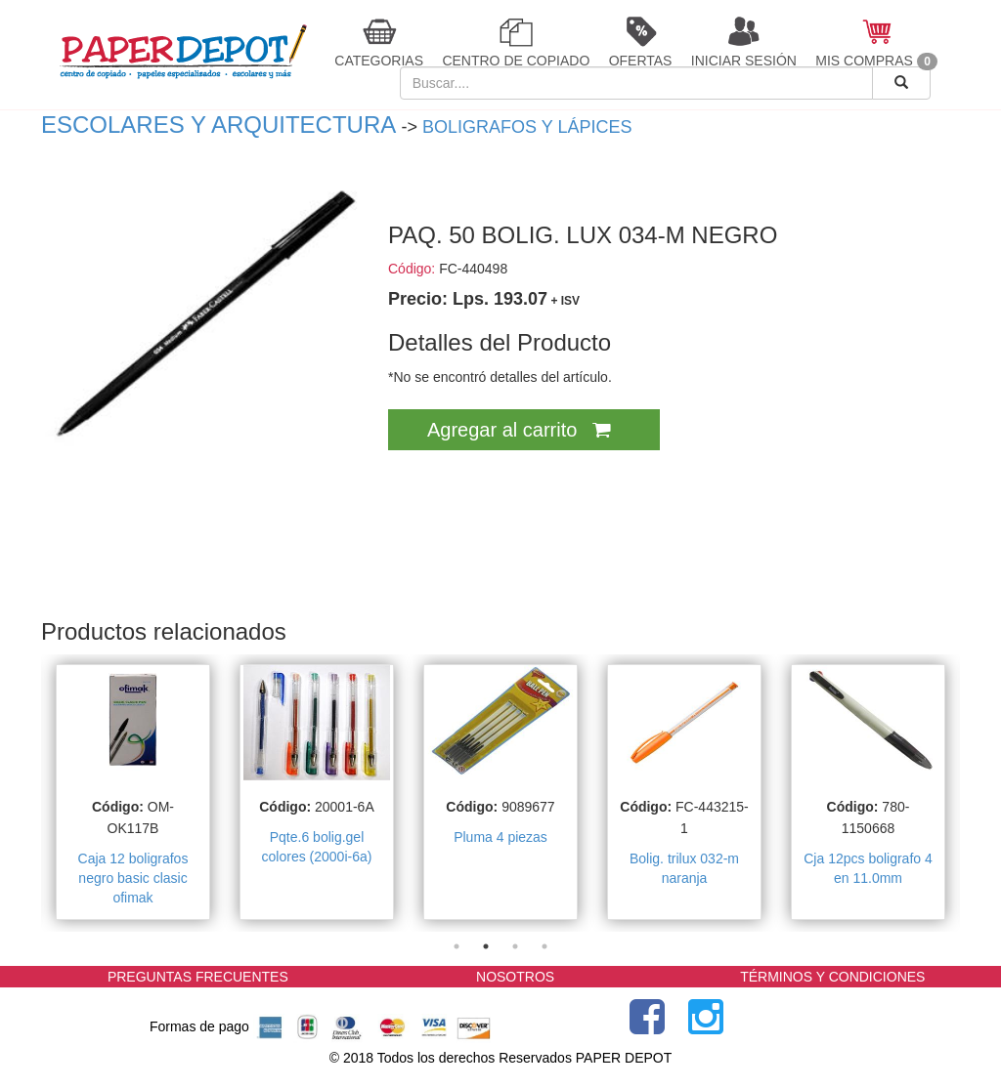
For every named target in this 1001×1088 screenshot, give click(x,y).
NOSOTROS (515, 976)
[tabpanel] (133, 793)
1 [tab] (456, 946)
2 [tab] (486, 946)
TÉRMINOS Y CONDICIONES (832, 976)
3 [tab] (515, 946)
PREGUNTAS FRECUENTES (198, 976)
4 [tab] (544, 946)
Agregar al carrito (524, 429)
